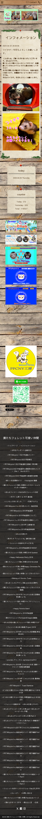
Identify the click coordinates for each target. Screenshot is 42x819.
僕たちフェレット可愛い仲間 (21, 438)
